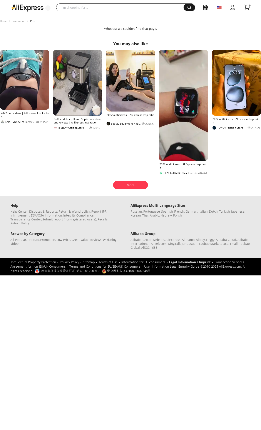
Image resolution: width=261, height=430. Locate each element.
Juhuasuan (189, 244)
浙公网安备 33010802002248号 (126, 271)
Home (3, 21)
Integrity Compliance (78, 215)
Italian (203, 211)
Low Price (63, 240)
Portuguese (151, 211)
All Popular (18, 240)
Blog (113, 240)
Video (14, 244)
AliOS (145, 247)
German (191, 211)
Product (33, 240)
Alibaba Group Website (147, 240)
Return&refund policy (74, 211)
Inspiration (18, 21)
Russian (136, 211)
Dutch (213, 211)
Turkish (224, 211)
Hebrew (166, 215)
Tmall (234, 244)
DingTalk (174, 244)
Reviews (96, 240)
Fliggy (210, 240)
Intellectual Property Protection (33, 262)
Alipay (200, 240)
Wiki (106, 240)
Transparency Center (25, 219)
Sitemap (89, 262)
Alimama (188, 240)
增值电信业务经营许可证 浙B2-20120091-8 (70, 271)
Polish (177, 215)
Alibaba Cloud (226, 240)
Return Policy (20, 223)
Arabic (154, 215)
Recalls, (103, 219)
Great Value (80, 240)
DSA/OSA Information (46, 215)
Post (32, 21)
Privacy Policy (69, 262)
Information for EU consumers (143, 262)
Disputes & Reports (43, 211)
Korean (135, 215)
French (179, 211)
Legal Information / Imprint (190, 262)
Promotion (47, 240)
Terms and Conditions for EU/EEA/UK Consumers (105, 266)
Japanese (237, 211)
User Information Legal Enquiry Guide (171, 266)
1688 (153, 247)
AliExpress (173, 240)
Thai (145, 215)
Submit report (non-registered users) (69, 219)
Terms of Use (108, 262)
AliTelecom (159, 244)
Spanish (167, 211)
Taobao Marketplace (213, 244)
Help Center (19, 211)
